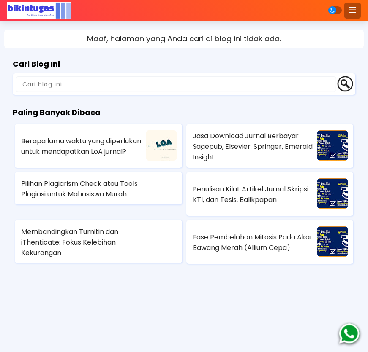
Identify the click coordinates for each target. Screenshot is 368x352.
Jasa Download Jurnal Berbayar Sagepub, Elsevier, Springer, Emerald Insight (253, 146)
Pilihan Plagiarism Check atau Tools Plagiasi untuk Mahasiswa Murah (79, 189)
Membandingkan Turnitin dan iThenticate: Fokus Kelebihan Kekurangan (69, 242)
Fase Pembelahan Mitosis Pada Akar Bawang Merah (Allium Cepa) (253, 242)
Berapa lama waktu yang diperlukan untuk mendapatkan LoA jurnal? (81, 146)
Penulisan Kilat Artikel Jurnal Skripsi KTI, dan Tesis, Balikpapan (250, 194)
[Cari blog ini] (176, 84)
